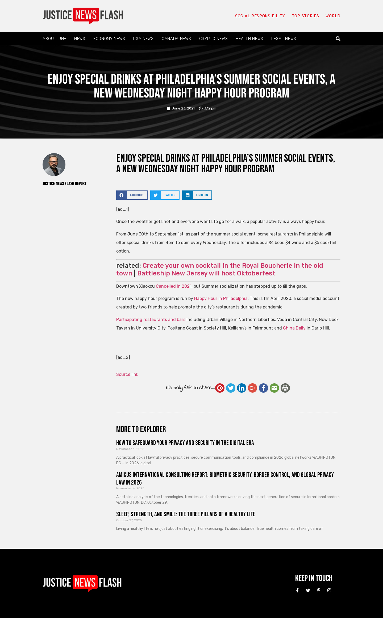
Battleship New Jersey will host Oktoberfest (206, 273)
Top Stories (305, 16)
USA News (143, 38)
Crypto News (213, 38)
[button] (338, 38)
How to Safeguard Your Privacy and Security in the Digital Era (185, 443)
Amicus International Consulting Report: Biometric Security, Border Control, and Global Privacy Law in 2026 (225, 478)
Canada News (176, 38)
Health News (249, 38)
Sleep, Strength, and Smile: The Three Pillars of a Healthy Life (185, 514)
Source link (127, 374)
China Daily (294, 328)
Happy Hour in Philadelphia (221, 298)
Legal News (283, 38)
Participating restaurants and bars (150, 319)
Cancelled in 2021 (174, 286)
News (79, 38)
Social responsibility (260, 16)
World (333, 16)
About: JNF (54, 38)
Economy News (109, 38)
